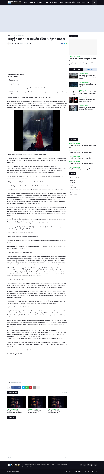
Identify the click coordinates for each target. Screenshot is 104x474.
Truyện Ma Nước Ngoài (76, 190)
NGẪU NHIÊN (76, 69)
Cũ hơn (64, 458)
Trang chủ (9, 35)
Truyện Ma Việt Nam (18, 35)
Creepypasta (73, 194)
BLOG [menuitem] (61, 2)
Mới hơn (10, 458)
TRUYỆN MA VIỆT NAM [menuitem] (51, 2)
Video (71, 192)
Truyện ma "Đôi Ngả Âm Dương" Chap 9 (81, 169)
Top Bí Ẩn (72, 180)
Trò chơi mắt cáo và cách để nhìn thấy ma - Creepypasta (87, 92)
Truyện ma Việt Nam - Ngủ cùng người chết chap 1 (87, 108)
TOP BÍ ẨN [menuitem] (39, 2)
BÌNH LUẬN (90, 69)
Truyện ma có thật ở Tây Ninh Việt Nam (87, 85)
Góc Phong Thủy (74, 187)
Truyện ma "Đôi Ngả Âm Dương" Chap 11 (55, 411)
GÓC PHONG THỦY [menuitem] (70, 2)
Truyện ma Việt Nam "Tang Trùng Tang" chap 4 (87, 100)
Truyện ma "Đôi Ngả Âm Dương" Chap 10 (81, 163)
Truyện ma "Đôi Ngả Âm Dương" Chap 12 (35, 411)
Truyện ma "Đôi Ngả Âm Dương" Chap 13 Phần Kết (14, 411)
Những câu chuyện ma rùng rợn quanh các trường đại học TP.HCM (88, 76)
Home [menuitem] (25, 2)
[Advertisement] (52, 18)
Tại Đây (19, 84)
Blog (71, 185)
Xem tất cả (64, 392)
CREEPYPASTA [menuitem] (85, 2)
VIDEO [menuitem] (78, 2)
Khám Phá (72, 182)
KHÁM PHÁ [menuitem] (32, 2)
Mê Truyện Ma (16, 471)
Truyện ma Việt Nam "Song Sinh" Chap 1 (82, 60)
